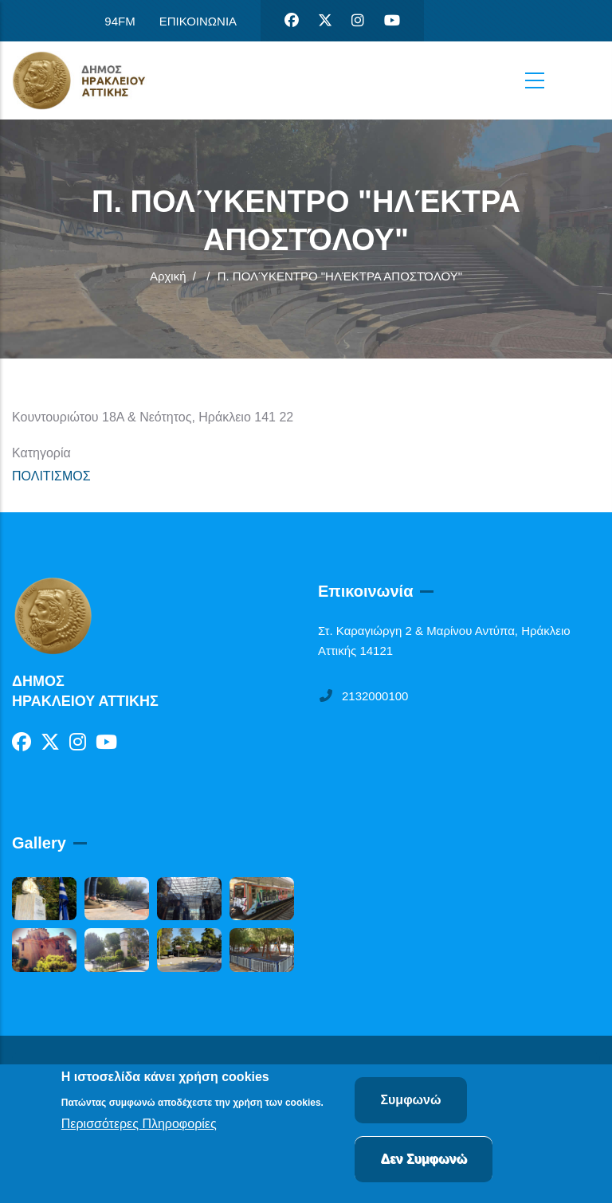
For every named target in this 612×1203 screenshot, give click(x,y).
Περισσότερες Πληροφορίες (139, 1124)
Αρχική (168, 276)
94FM (119, 21)
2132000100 (363, 696)
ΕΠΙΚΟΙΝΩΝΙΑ (198, 21)
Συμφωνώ (410, 1100)
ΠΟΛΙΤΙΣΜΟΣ (51, 476)
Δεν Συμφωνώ (423, 1159)
